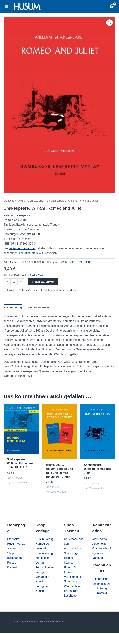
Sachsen (69, 563)
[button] (109, 23)
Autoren (12, 549)
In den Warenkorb (43, 281)
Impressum (102, 579)
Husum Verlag (16, 544)
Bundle (40, 253)
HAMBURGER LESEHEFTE (33, 200)
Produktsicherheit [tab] (38, 307)
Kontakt (12, 568)
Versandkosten (36, 274)
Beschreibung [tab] (13, 307)
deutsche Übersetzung (23, 248)
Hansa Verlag (44, 554)
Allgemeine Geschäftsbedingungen (101, 549)
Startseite (9, 200)
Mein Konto (99, 539)
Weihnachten (72, 587)
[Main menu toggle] (6, 6)
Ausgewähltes (73, 549)
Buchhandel (14, 558)
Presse (11, 563)
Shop (10, 554)
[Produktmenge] (14, 281)
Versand (97, 558)
